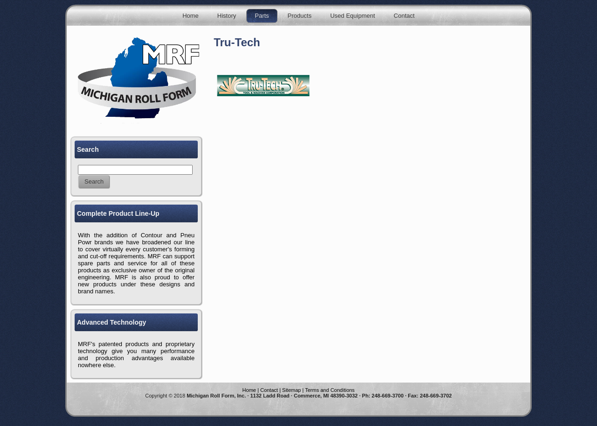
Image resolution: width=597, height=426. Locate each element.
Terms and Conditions (329, 390)
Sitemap (291, 390)
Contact (269, 390)
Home (249, 390)
